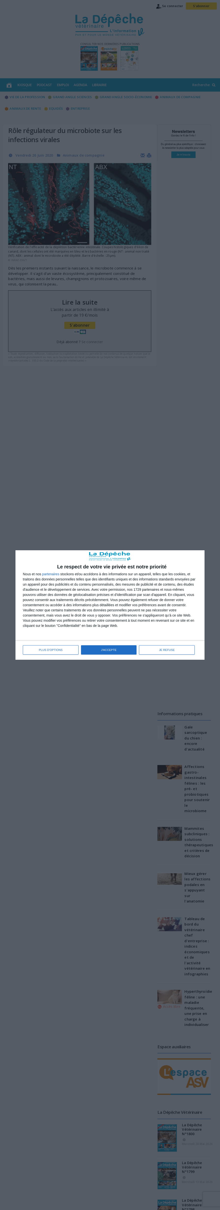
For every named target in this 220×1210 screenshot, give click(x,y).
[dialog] (110, 605)
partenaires (50, 574)
